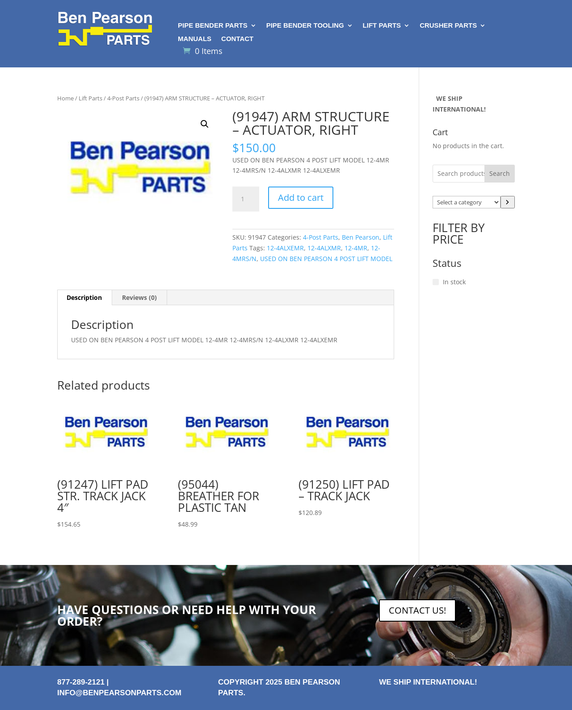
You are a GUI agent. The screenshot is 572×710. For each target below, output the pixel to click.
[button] (205, 124)
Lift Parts (382, 25)
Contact (237, 39)
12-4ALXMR (324, 248)
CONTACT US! (417, 610)
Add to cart (301, 197)
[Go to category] (507, 202)
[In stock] (436, 282)
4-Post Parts (123, 98)
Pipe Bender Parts (213, 25)
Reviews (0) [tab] (139, 297)
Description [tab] (84, 297)
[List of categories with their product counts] (466, 202)
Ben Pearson (360, 237)
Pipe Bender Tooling (305, 25)
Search (499, 173)
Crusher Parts (448, 25)
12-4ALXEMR (285, 248)
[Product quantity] (245, 199)
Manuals (194, 39)
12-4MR (356, 248)
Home (65, 98)
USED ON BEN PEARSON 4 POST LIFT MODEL (326, 258)
